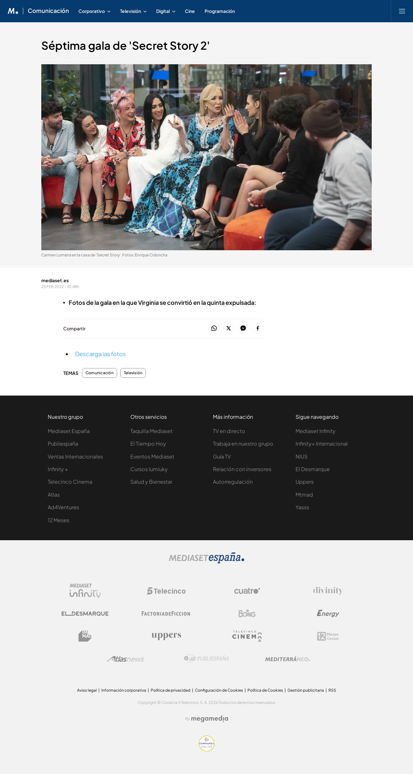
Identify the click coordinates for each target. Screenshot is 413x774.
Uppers (305, 481)
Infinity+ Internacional (322, 443)
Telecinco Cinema (70, 481)
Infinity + (58, 469)
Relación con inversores (242, 469)
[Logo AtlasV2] (126, 659)
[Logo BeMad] (85, 636)
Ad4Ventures (63, 507)
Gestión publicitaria (305, 690)
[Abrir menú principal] (402, 11)
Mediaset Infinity (316, 431)
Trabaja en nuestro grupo (243, 443)
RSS (332, 690)
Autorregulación (233, 481)
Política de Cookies (265, 690)
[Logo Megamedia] (209, 719)
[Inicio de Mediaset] (13, 11)
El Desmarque (313, 469)
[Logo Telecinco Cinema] (247, 636)
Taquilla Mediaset (151, 431)
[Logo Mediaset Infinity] (85, 591)
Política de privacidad (170, 690)
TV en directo (229, 431)
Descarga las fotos (100, 353)
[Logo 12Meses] (328, 636)
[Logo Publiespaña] (206, 659)
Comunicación (100, 373)
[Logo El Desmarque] (85, 614)
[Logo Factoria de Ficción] (166, 613)
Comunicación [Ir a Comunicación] (48, 11)
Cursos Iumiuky (149, 469)
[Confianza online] (207, 750)
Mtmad (304, 494)
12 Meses (58, 520)
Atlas (54, 494)
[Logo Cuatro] (247, 591)
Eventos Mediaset (152, 456)
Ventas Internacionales (75, 456)
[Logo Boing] (247, 613)
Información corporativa (123, 690)
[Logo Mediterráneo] (287, 658)
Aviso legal (87, 690)
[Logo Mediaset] (206, 562)
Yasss (302, 507)
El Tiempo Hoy (148, 443)
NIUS (301, 456)
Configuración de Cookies (219, 690)
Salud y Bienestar (151, 481)
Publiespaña (63, 443)
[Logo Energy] (328, 613)
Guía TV (222, 456)
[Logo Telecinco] (166, 591)
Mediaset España (69, 431)
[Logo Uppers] (166, 636)
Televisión (133, 373)
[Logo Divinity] (328, 591)
